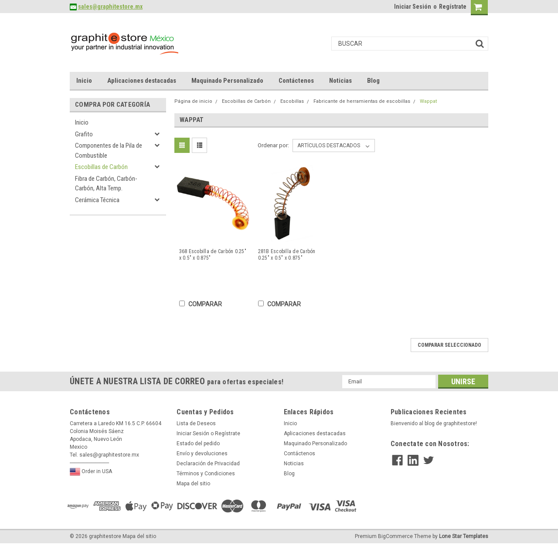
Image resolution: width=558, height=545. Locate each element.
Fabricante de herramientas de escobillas (361, 101)
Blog (373, 81)
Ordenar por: (273, 145)
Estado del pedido (198, 443)
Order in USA (91, 472)
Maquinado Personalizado (227, 81)
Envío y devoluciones (202, 453)
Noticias (340, 81)
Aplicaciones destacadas (141, 81)
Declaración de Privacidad (208, 463)
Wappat (428, 101)
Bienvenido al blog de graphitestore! (434, 423)
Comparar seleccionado (449, 345)
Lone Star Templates (463, 536)
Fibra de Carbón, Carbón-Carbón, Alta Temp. (106, 184)
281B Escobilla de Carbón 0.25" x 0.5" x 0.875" (287, 254)
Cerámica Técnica (97, 200)
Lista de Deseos (196, 423)
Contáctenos (296, 81)
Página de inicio (193, 101)
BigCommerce (395, 536)
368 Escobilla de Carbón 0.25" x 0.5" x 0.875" (212, 254)
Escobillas (292, 101)
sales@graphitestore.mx (110, 6)
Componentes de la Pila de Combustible (108, 150)
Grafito (84, 134)
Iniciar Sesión (412, 6)
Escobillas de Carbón (101, 167)
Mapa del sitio (193, 484)
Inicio (84, 81)
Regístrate (452, 6)
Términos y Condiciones (206, 474)
